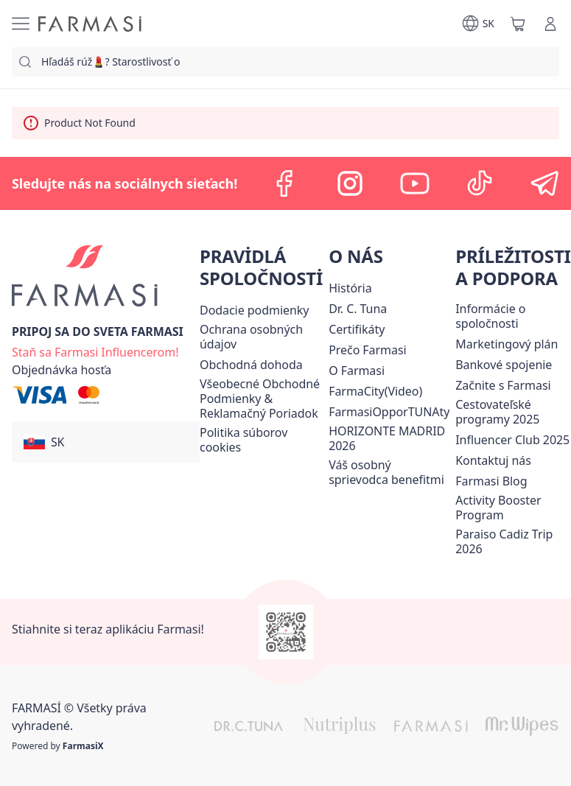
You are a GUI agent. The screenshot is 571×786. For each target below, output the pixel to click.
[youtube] (415, 183)
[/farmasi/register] (95, 350)
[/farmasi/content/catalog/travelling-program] (512, 412)
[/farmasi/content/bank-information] (503, 364)
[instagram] (350, 183)
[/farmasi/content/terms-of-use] (261, 398)
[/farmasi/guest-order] (61, 369)
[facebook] (285, 183)
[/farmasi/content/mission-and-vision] (358, 308)
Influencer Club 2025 (512, 439)
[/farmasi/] (89, 23)
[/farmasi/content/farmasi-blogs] (491, 481)
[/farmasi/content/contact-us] (493, 460)
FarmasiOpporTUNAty (389, 411)
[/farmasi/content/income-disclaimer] (261, 440)
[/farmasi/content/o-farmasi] (357, 370)
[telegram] (544, 183)
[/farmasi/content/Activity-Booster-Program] (512, 507)
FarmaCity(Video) (375, 391)
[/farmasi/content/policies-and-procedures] (261, 336)
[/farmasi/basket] (518, 23)
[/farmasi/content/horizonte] (389, 438)
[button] (106, 442)
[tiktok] (479, 183)
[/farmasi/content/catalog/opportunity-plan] (506, 344)
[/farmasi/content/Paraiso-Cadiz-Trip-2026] (512, 541)
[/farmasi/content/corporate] (512, 316)
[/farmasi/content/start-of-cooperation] (502, 385)
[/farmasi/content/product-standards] (357, 329)
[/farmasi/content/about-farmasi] (350, 288)
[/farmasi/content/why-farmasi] (367, 350)
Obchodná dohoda (251, 364)
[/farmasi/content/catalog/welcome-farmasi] (389, 472)
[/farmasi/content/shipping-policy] (254, 310)
